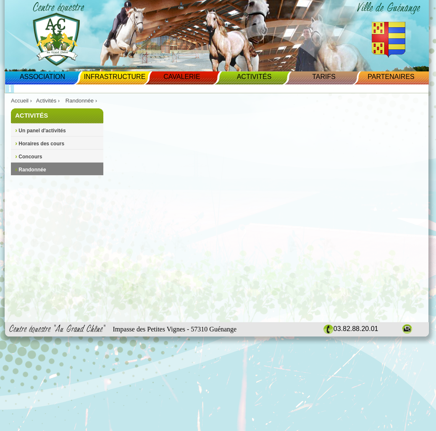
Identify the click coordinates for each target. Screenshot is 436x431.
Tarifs (324, 76)
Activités (254, 76)
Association (42, 76)
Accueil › (21, 100)
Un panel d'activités (40, 131)
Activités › (48, 100)
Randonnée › (82, 100)
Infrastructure (115, 76)
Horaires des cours (39, 144)
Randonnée (30, 170)
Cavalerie (181, 76)
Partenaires (391, 76)
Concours (28, 157)
